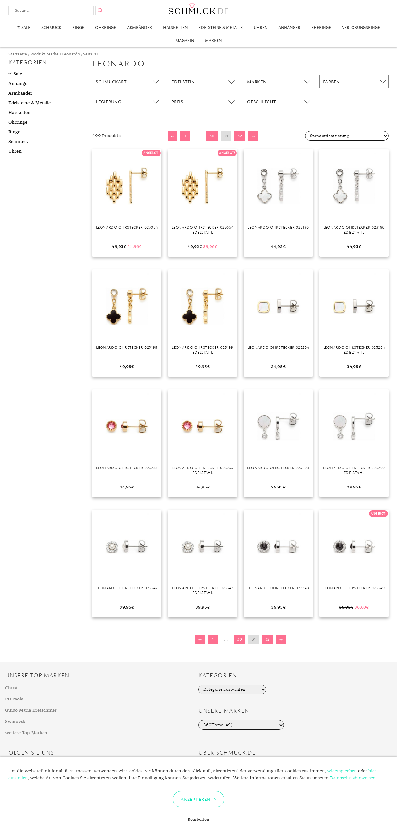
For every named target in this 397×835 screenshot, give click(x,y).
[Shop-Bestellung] (347, 136)
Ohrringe (105, 27)
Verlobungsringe (361, 27)
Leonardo (71, 54)
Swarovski (16, 721)
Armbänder (139, 27)
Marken (213, 40)
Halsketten (175, 27)
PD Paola (14, 699)
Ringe (78, 27)
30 (211, 136)
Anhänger (289, 27)
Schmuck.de (198, 9)
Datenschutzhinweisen (352, 778)
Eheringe (321, 27)
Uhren (260, 27)
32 (239, 136)
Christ (11, 688)
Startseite (17, 54)
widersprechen (342, 771)
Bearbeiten (198, 819)
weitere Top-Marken (26, 733)
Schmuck (51, 27)
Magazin (184, 40)
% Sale (23, 27)
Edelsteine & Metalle (220, 27)
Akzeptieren (195, 799)
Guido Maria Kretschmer (31, 710)
